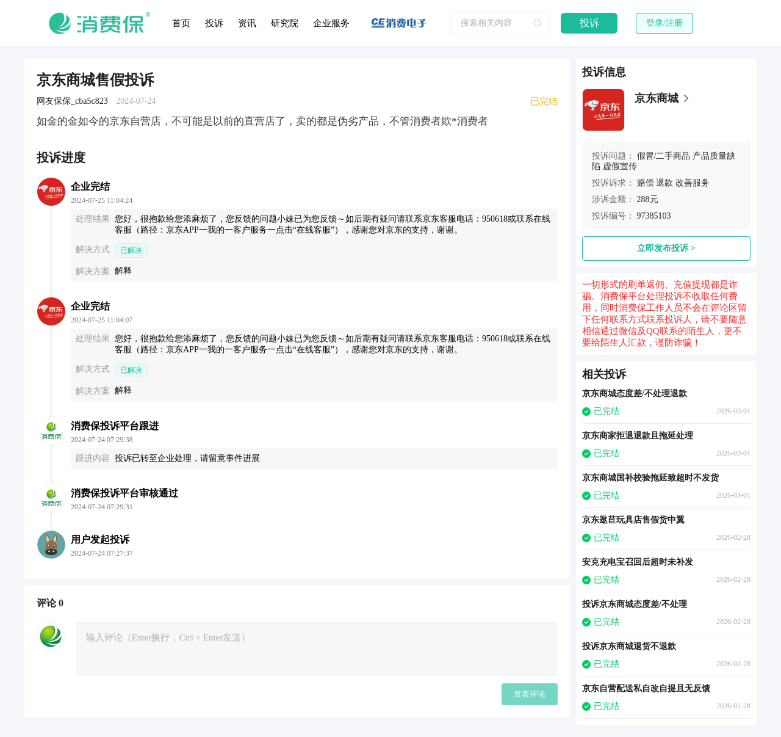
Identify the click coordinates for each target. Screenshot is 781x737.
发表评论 (529, 694)
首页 (181, 23)
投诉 (214, 23)
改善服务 (692, 182)
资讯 (247, 23)
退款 (664, 182)
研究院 (284, 23)
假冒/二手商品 (664, 156)
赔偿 (645, 182)
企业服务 (331, 23)
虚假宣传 (620, 166)
